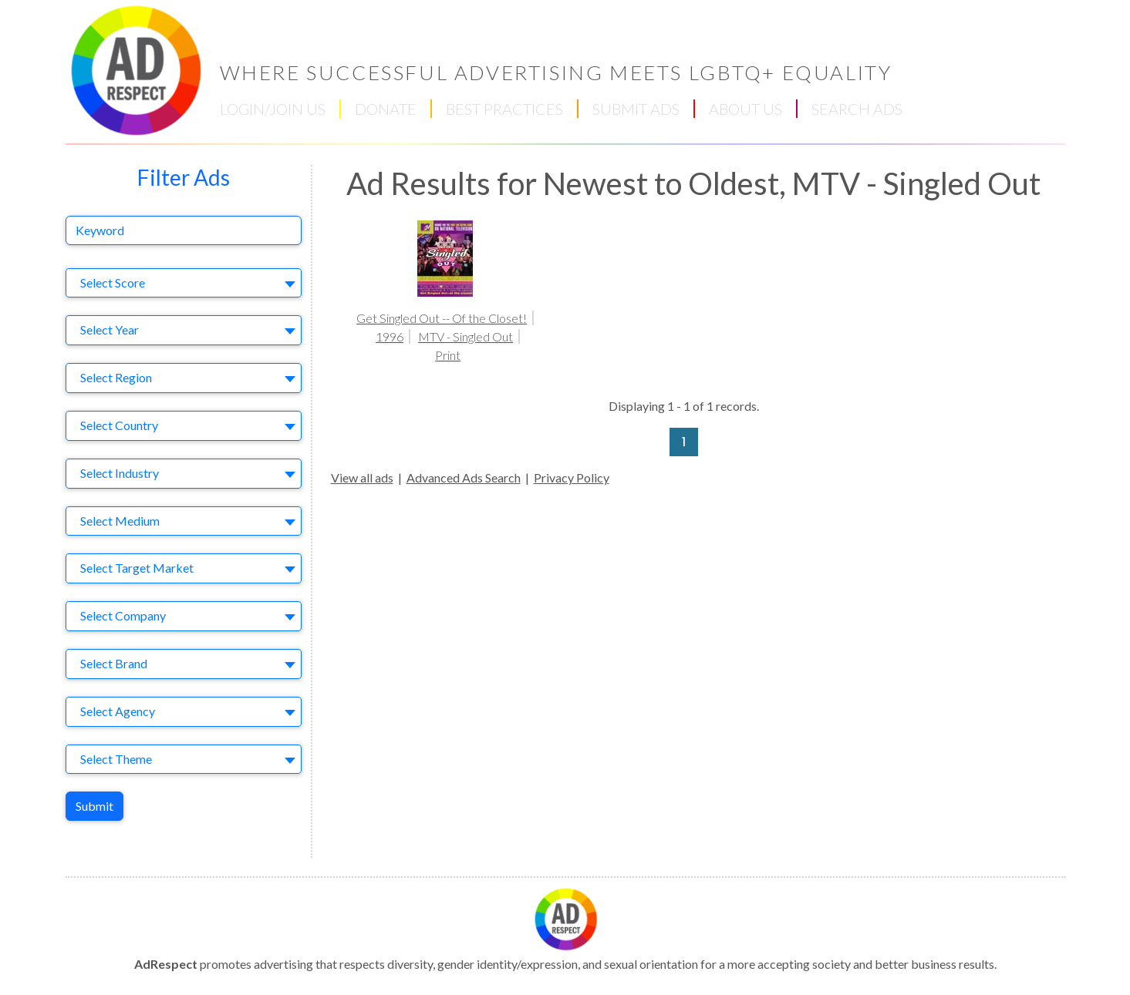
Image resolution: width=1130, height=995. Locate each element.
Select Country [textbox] (119, 425)
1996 (389, 336)
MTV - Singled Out (465, 336)
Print (447, 355)
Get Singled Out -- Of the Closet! (441, 318)
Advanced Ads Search (463, 477)
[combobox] (184, 283)
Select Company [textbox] (123, 615)
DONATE (386, 108)
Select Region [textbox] (116, 377)
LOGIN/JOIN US (273, 108)
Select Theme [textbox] (116, 758)
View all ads (362, 477)
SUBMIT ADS (636, 108)
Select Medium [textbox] (120, 520)
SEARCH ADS (856, 108)
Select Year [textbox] (109, 329)
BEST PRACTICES (504, 108)
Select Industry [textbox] (119, 473)
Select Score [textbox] (112, 282)
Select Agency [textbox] (117, 711)
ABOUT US (745, 108)
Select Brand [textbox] (113, 663)
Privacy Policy (571, 477)
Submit (94, 805)
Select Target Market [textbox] (137, 567)
